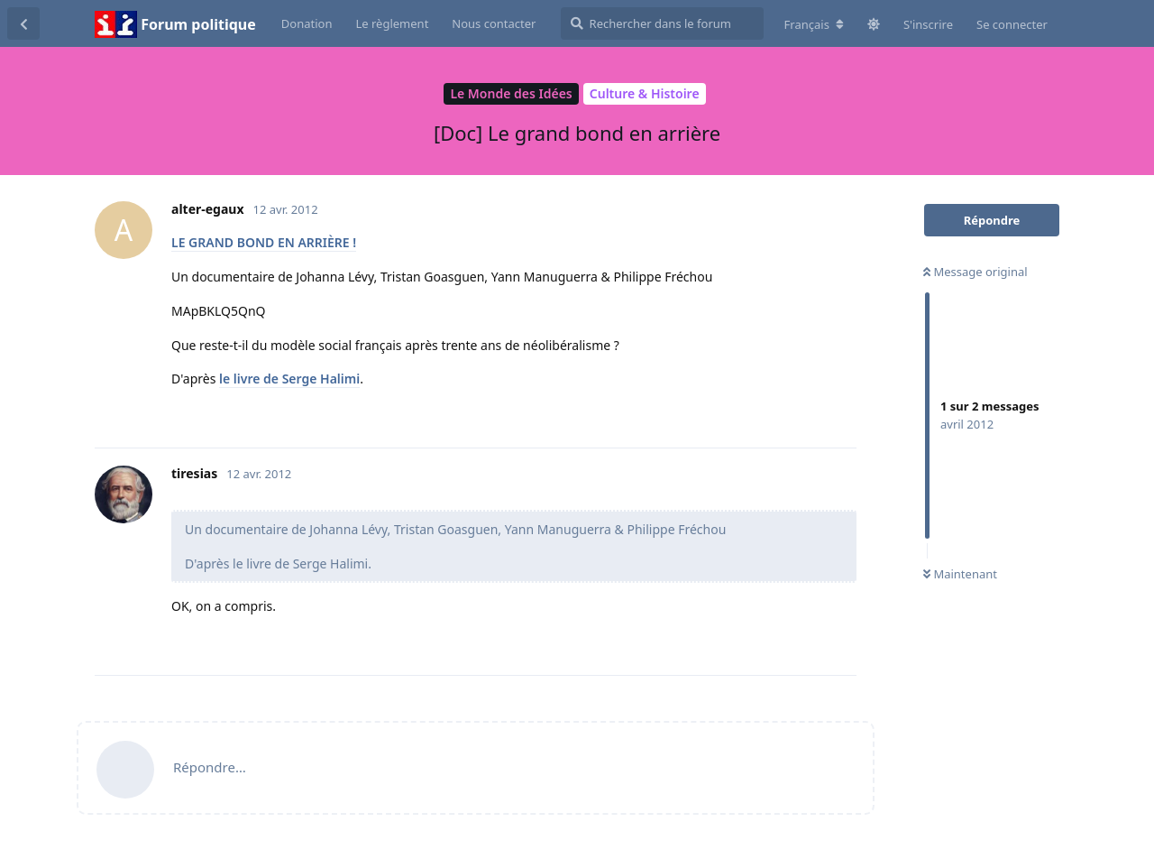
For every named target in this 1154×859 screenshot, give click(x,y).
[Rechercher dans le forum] (662, 23)
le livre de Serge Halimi (289, 378)
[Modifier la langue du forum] (814, 24)
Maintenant (960, 574)
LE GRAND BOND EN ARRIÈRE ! (263, 242)
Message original (975, 271)
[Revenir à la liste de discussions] (23, 23)
